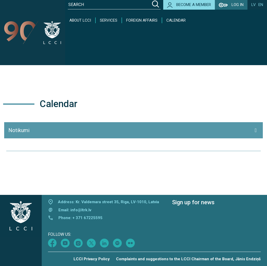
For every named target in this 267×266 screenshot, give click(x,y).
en (260, 4)
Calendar (176, 20)
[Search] (155, 4)
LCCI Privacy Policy (92, 259)
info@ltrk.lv (80, 210)
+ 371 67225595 (87, 217)
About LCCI (80, 20)
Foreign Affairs (141, 20)
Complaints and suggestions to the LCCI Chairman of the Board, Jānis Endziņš (188, 259)
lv (253, 4)
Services (108, 20)
